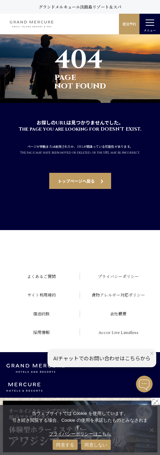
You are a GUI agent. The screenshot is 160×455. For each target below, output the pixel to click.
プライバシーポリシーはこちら (80, 433)
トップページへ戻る (76, 181)
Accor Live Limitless (118, 332)
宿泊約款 (41, 313)
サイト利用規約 (41, 295)
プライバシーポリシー (118, 276)
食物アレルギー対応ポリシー (118, 295)
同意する (65, 444)
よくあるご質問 (41, 276)
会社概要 (118, 313)
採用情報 (41, 332)
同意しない (95, 444)
